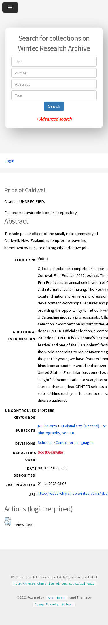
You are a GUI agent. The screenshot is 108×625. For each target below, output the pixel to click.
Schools (45, 442)
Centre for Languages (75, 442)
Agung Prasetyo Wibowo (54, 604)
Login (9, 160)
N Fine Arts (47, 425)
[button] (7, 521)
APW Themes (57, 597)
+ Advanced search (54, 119)
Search (54, 106)
